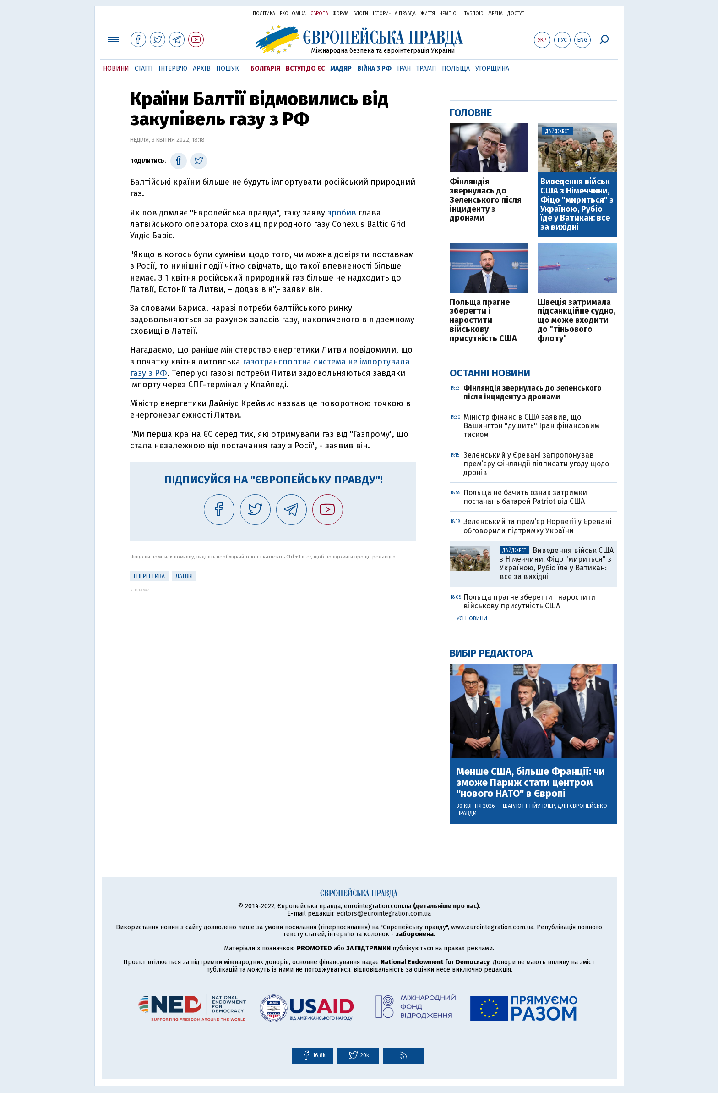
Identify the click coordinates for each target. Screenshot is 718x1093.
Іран (404, 68)
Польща (456, 68)
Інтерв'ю (172, 68)
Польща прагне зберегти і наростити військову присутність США (483, 320)
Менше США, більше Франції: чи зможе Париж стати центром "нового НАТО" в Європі (531, 783)
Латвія (184, 576)
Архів (202, 68)
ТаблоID (474, 14)
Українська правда (218, 13)
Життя (427, 14)
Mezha (495, 14)
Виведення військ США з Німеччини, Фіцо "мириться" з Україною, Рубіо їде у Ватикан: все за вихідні (577, 204)
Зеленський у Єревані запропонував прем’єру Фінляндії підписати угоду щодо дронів (536, 464)
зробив (341, 213)
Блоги (360, 14)
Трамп (426, 68)
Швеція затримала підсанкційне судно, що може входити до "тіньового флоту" (576, 320)
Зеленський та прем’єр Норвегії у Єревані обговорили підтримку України (537, 526)
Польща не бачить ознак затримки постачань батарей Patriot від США (525, 497)
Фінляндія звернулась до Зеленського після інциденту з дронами (486, 200)
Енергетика (149, 576)
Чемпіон (450, 14)
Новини (116, 68)
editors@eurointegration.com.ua (384, 913)
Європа (319, 14)
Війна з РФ (374, 68)
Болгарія (265, 68)
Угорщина (492, 68)
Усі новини (472, 618)
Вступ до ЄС (305, 68)
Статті (144, 68)
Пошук (227, 68)
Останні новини (490, 373)
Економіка (293, 14)
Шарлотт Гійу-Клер (529, 806)
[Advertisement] (273, 656)
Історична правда (394, 14)
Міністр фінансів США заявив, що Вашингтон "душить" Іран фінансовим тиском (531, 426)
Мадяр (341, 68)
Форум (340, 14)
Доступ (516, 14)
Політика (264, 14)
